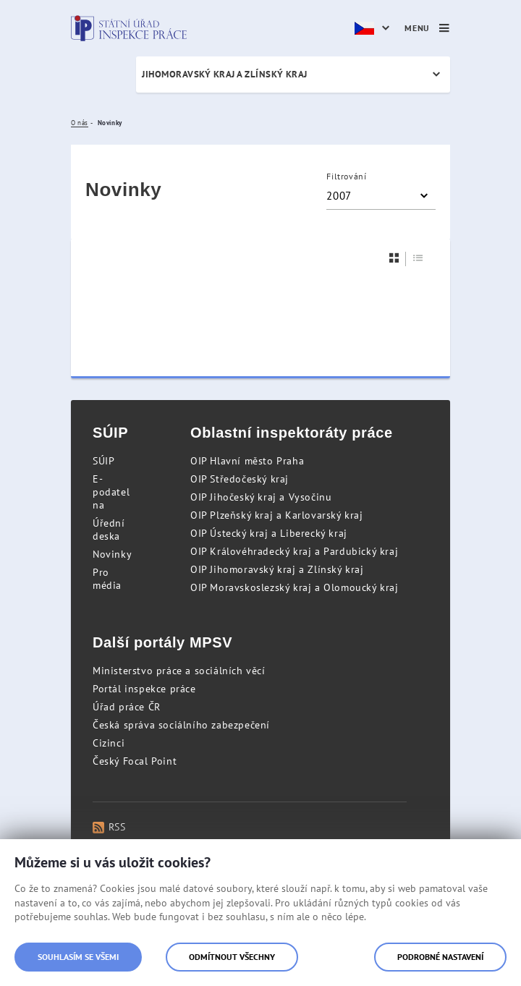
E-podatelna (111, 491)
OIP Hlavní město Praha (247, 460)
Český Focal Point (135, 761)
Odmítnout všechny (232, 956)
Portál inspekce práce (144, 688)
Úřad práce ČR (127, 706)
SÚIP (103, 460)
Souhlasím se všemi (78, 956)
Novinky (112, 554)
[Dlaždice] (394, 258)
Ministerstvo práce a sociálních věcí (179, 670)
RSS (109, 826)
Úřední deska (109, 530)
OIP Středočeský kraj (239, 478)
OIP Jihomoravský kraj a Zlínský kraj (277, 569)
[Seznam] (418, 258)
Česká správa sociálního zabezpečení (181, 724)
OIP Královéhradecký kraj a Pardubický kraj (294, 551)
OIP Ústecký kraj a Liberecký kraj (268, 533)
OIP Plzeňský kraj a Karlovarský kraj (276, 515)
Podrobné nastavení (440, 956)
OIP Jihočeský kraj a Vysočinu (260, 496)
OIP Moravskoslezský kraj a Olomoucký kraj (294, 587)
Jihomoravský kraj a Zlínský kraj (225, 74)
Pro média (107, 579)
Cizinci (108, 742)
